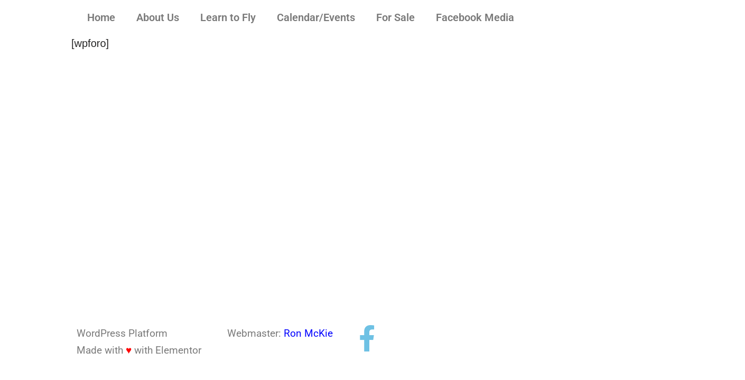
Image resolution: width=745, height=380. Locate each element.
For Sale (395, 17)
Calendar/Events (316, 17)
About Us (157, 17)
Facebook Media (475, 17)
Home (101, 17)
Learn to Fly (228, 17)
